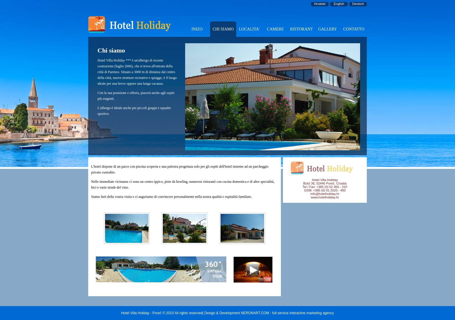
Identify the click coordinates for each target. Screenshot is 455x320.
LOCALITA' (249, 29)
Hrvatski (320, 4)
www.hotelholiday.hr (325, 197)
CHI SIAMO (223, 29)
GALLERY (327, 29)
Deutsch (358, 4)
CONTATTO (353, 29)
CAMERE (275, 29)
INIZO (197, 29)
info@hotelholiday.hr (325, 194)
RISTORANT (301, 29)
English (339, 4)
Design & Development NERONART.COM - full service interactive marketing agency (269, 313)
